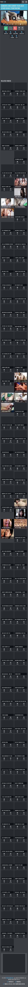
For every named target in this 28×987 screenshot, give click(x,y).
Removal (18, 982)
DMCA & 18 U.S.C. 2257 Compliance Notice (14, 984)
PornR (3, 2)
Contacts (10, 982)
